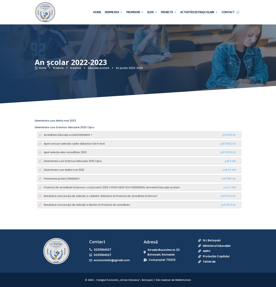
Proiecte (167, 12)
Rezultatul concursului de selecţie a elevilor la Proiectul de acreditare (140, 205)
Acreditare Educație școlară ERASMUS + (140, 135)
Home (97, 12)
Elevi (150, 12)
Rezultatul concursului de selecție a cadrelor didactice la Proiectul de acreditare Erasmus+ (140, 196)
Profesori (133, 12)
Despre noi (112, 12)
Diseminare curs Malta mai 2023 (55, 120)
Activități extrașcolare (197, 12)
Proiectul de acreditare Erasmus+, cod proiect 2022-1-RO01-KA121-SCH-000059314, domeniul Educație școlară (140, 187)
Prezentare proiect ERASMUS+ (140, 178)
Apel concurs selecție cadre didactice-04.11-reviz (140, 143)
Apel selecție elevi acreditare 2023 (140, 152)
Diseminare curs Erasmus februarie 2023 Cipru (64, 127)
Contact (227, 12)
